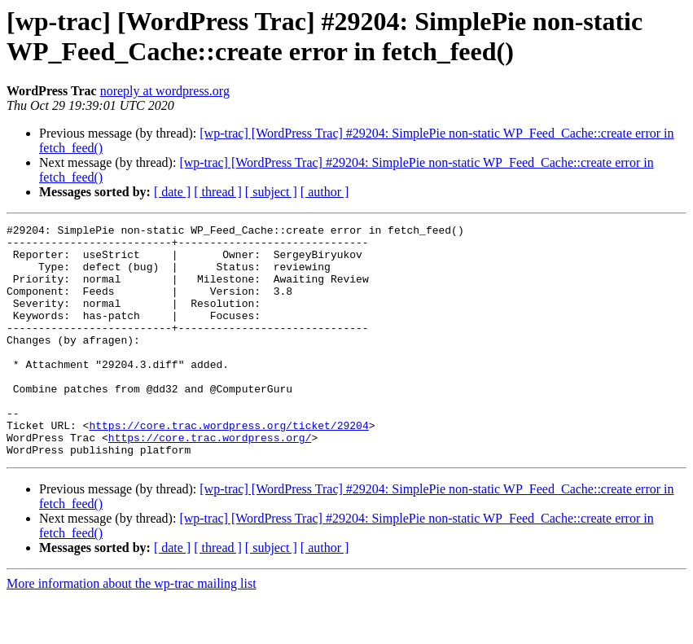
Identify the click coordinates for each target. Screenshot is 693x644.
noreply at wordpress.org (165, 91)
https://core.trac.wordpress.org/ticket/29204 (228, 466)
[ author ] (324, 192)
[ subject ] (271, 192)
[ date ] (172, 192)
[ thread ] (218, 192)
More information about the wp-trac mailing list (132, 630)
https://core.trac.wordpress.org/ (210, 481)
